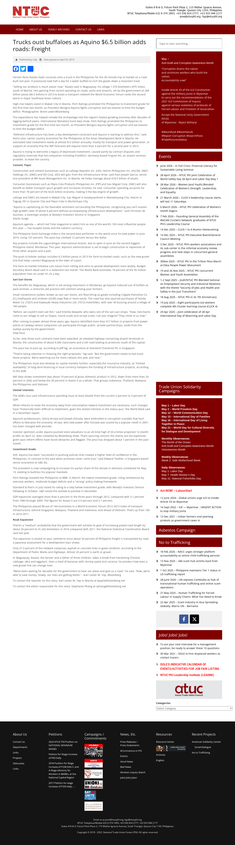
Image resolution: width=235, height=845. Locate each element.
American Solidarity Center (206, 741)
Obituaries (18, 763)
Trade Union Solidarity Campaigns (180, 388)
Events (165, 156)
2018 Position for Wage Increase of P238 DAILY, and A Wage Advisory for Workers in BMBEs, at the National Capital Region (64, 770)
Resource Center (165, 741)
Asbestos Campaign (177, 530)
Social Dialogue (203, 747)
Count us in (93, 774)
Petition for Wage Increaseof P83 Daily (63, 756)
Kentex (93, 763)
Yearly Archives (59, 29)
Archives (160, 754)
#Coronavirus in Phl (131, 750)
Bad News (125, 766)
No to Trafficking (174, 542)
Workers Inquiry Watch (132, 772)
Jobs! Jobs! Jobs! (173, 635)
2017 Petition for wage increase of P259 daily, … (62, 784)
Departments (20, 747)
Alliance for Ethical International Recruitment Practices (93, 806)
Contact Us (83, 29)
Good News (126, 761)
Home (20, 29)
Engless (160, 760)
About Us (35, 29)
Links (100, 29)
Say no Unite (93, 795)
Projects (17, 758)
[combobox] (189, 43)
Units (16, 752)
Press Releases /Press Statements (129, 743)
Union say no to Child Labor (93, 784)
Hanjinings (93, 750)
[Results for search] (189, 50)
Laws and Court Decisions (171, 748)
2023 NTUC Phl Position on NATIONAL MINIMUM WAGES (63, 745)
